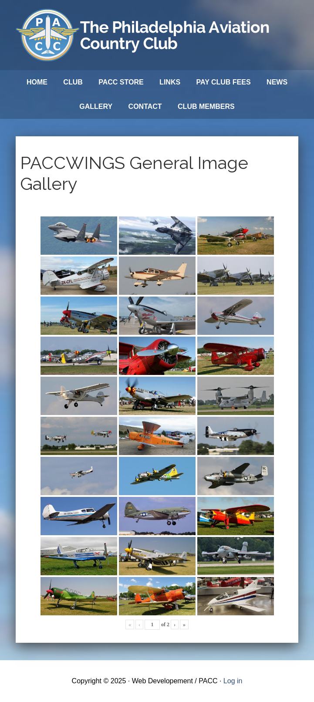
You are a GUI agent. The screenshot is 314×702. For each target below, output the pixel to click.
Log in (233, 681)
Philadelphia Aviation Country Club (144, 35)
